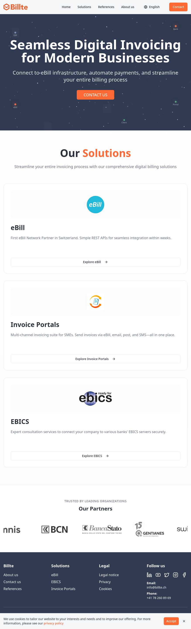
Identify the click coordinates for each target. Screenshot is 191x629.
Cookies (105, 588)
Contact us (12, 581)
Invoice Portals (63, 588)
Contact (178, 7)
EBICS (56, 581)
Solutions (84, 7)
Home (66, 7)
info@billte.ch (156, 587)
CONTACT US (95, 94)
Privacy (105, 581)
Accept (171, 621)
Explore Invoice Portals (95, 359)
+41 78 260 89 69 (159, 598)
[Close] (184, 621)
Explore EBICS (95, 456)
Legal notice (109, 574)
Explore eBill (95, 262)
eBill (54, 574)
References (106, 7)
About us (127, 7)
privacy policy (53, 623)
